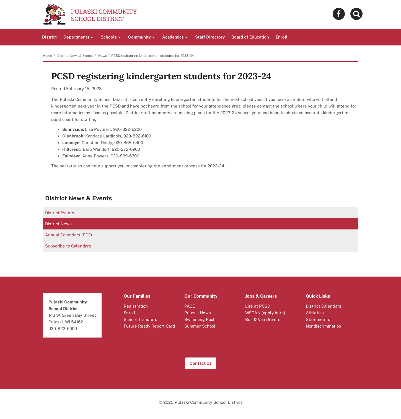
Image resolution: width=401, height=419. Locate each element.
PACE (189, 306)
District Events (59, 212)
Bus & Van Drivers (262, 319)
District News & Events (75, 56)
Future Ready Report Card (149, 326)
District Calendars (323, 306)
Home (47, 56)
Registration (136, 306)
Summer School (199, 326)
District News (58, 223)
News (102, 56)
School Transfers (140, 319)
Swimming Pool (199, 319)
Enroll (129, 312)
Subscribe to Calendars (68, 246)
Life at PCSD (257, 306)
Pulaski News (197, 312)
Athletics (315, 312)
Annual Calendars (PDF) (68, 235)
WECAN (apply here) (265, 312)
